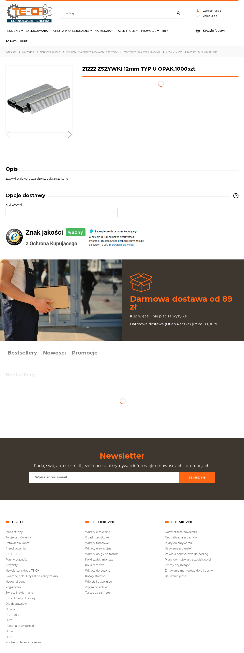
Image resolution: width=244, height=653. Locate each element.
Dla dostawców (16, 603)
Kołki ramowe (94, 565)
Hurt (9, 637)
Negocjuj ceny (15, 581)
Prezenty (12, 565)
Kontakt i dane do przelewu (24, 642)
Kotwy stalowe (95, 576)
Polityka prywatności (20, 626)
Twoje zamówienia (18, 537)
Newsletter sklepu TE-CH (22, 570)
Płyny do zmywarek (178, 543)
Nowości (54, 353)
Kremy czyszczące (177, 565)
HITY (9, 620)
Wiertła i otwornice (98, 581)
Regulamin (13, 587)
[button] (8, 135)
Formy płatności (17, 559)
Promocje (85, 353)
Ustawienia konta (17, 543)
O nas (9, 631)
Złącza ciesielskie (96, 587)
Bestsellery (22, 353)
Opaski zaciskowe (97, 537)
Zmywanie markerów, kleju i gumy (189, 570)
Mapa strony (14, 532)
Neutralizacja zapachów (181, 537)
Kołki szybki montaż (99, 559)
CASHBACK (14, 554)
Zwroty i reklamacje (19, 592)
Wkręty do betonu (97, 570)
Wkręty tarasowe (97, 543)
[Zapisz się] (197, 477)
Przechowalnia (16, 548)
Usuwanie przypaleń (178, 548)
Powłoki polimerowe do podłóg (186, 554)
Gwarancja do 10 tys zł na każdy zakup (32, 576)
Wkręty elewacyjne (98, 548)
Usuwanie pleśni (176, 576)
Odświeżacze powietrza (181, 532)
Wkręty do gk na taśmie (101, 554)
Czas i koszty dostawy (21, 598)
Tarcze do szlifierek (98, 592)
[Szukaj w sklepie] (117, 13)
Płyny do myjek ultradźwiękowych (188, 559)
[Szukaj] (178, 13)
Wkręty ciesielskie (97, 532)
